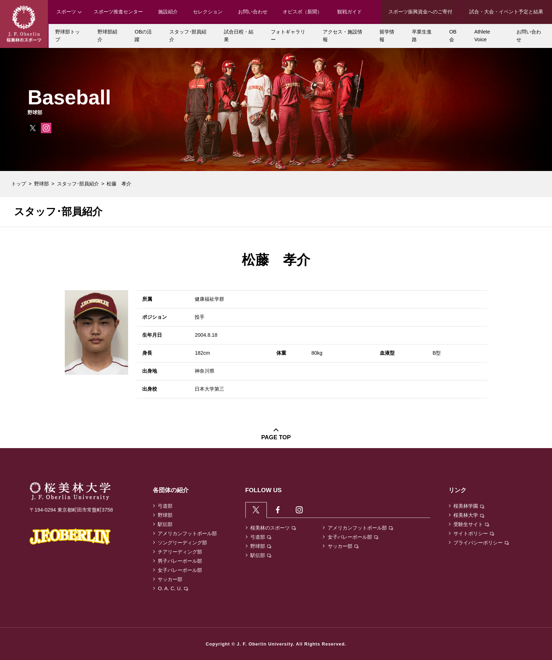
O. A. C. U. (173, 588)
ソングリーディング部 (182, 542)
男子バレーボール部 (180, 561)
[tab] (256, 510)
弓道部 (165, 506)
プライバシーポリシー (481, 542)
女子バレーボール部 (180, 570)
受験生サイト (471, 524)
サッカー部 (170, 579)
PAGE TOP (276, 437)
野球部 (41, 184)
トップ (18, 184)
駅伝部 (165, 524)
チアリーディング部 (180, 552)
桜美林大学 (468, 515)
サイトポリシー (473, 533)
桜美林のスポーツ (273, 529)
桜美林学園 (468, 506)
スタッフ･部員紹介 (78, 184)
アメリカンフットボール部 (187, 533)
